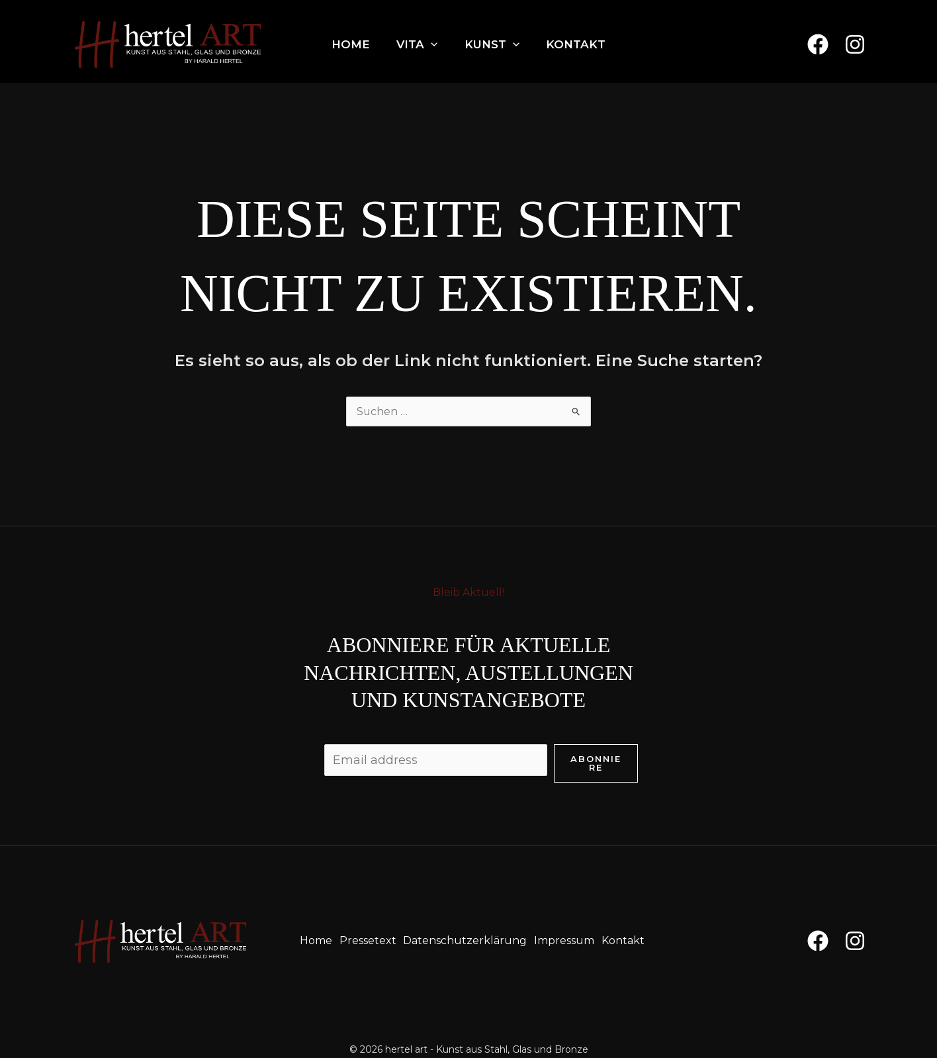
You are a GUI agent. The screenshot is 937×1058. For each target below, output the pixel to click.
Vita (416, 44)
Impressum (565, 940)
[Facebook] (817, 44)
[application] (430, 44)
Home (351, 44)
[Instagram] (855, 44)
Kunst (492, 44)
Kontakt (575, 44)
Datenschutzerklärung (465, 940)
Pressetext (367, 940)
